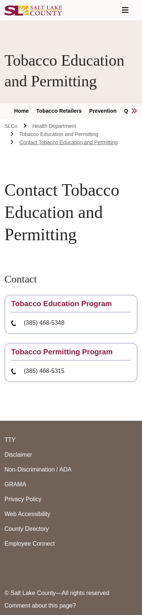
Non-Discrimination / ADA (38, 469)
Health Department (54, 126)
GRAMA (15, 484)
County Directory (26, 529)
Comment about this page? (40, 605)
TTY (10, 440)
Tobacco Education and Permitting (58, 134)
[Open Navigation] (125, 10)
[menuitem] (25, 111)
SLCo (10, 126)
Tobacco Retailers (59, 111)
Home (21, 111)
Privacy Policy (23, 499)
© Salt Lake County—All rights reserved (56, 593)
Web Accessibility (27, 514)
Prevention (103, 111)
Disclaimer (18, 455)
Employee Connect (29, 543)
